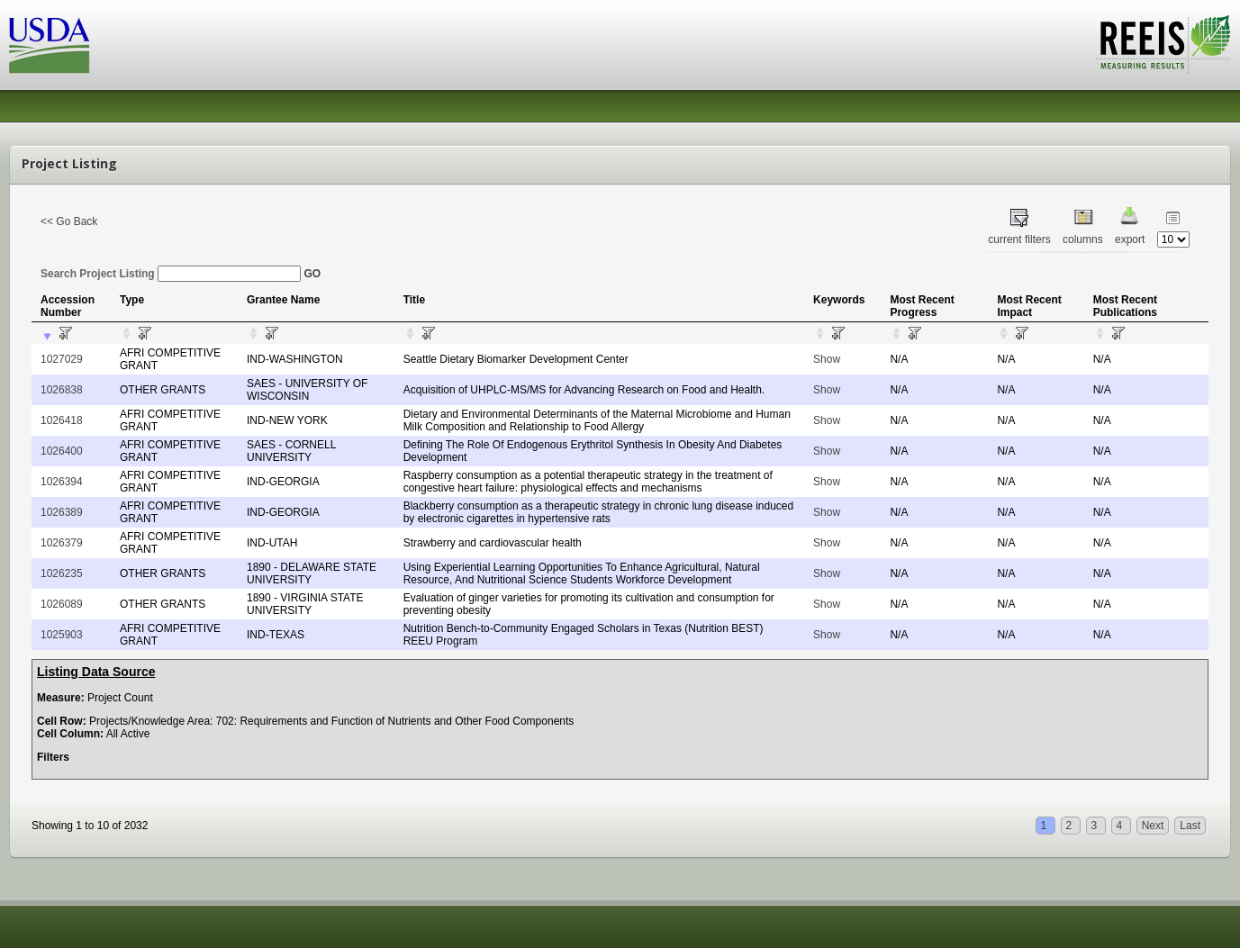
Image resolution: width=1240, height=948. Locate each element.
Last (1190, 825)
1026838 (62, 390)
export (1130, 239)
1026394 (62, 481)
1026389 (62, 512)
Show (826, 359)
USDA (49, 45)
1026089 (62, 604)
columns (1083, 239)
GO (312, 273)
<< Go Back (69, 221)
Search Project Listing (171, 273)
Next (1153, 825)
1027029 (62, 359)
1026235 (62, 573)
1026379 (62, 543)
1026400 (62, 451)
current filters (1019, 239)
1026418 (62, 420)
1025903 (62, 634)
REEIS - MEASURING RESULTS (1163, 44)
